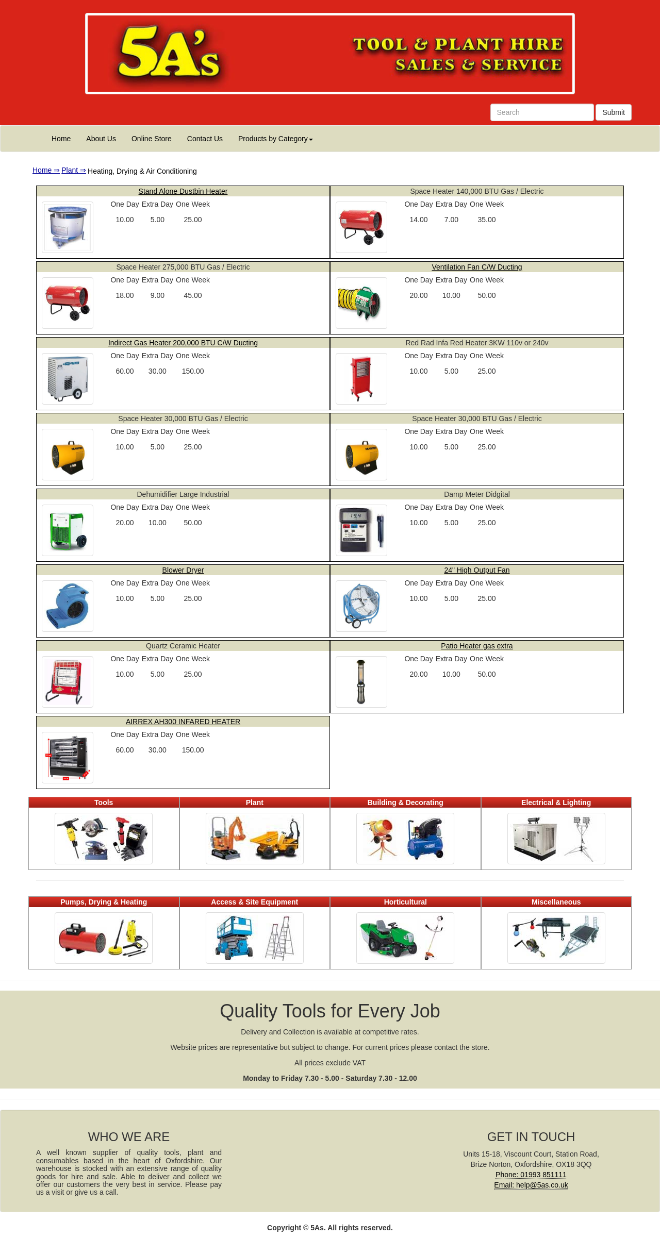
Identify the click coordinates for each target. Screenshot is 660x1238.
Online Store (151, 139)
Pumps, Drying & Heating (103, 902)
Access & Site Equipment (254, 902)
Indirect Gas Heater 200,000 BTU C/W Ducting (183, 343)
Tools (103, 802)
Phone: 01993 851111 (531, 1174)
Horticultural (405, 902)
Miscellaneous (556, 902)
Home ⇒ (46, 170)
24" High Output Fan (476, 570)
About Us (101, 139)
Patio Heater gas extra (477, 646)
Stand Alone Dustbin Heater (183, 191)
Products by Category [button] (275, 139)
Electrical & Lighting (556, 802)
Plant (254, 802)
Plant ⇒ (73, 170)
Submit (613, 112)
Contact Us (205, 139)
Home (61, 139)
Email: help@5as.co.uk (531, 1185)
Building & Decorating (405, 802)
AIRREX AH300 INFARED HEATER (183, 721)
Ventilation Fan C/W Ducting (477, 267)
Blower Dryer (183, 570)
